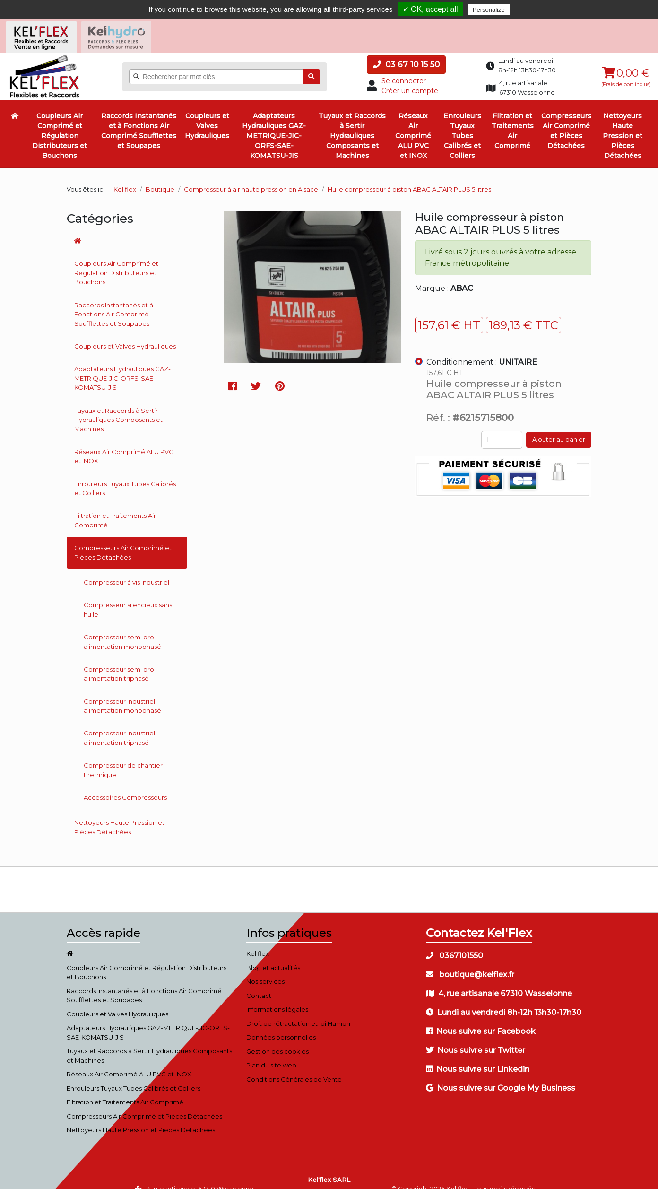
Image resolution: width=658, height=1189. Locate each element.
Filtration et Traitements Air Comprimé (513, 118)
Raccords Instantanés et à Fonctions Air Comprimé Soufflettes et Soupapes (138, 118)
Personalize (489, 9)
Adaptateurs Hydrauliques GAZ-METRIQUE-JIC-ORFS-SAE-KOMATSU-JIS (274, 123)
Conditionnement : (481, 349)
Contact (258, 983)
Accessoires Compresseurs (125, 785)
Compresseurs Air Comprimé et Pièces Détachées (566, 118)
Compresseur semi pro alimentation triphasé (119, 661)
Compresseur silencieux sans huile (128, 597)
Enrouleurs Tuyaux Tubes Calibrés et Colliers (462, 123)
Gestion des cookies (277, 1039)
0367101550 (454, 943)
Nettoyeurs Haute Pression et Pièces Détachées (622, 123)
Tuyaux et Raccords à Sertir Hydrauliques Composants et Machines (352, 123)
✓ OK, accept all (430, 9)
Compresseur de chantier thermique (123, 757)
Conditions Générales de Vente (294, 1067)
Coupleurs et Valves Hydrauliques (207, 113)
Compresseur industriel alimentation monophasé (122, 693)
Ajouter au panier (558, 427)
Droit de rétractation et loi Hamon (298, 1011)
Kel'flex (124, 177)
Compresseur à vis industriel (126, 570)
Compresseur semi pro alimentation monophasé (122, 629)
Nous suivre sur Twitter (475, 1037)
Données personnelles (281, 1025)
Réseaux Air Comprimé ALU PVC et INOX (413, 123)
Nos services (265, 969)
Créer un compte (409, 78)
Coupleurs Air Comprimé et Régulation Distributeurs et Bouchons (59, 123)
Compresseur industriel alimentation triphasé (119, 725)
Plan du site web (271, 1053)
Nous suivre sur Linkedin (477, 1056)
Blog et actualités (273, 955)
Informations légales (277, 997)
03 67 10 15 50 (406, 52)
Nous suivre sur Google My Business (500, 1075)
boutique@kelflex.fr (470, 962)
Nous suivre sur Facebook (481, 1018)
